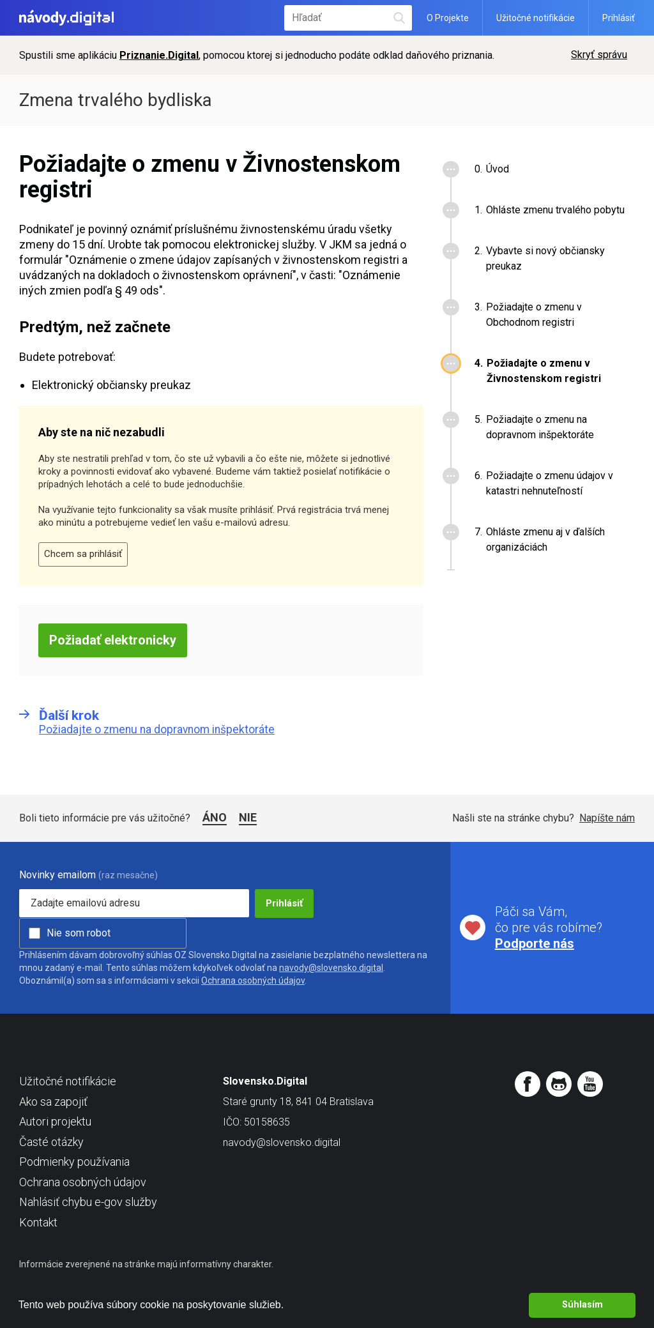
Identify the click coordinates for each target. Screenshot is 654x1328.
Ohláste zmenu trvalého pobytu (555, 210)
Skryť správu (599, 55)
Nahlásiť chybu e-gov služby (88, 1202)
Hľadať (399, 17)
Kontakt (38, 1222)
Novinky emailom (57, 875)
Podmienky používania (74, 1161)
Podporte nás (534, 943)
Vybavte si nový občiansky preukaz (545, 258)
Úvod (497, 169)
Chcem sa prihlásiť (83, 554)
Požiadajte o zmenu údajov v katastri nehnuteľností (549, 483)
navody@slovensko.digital (331, 968)
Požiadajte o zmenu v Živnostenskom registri (544, 371)
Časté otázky (51, 1142)
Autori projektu (55, 1121)
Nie (248, 817)
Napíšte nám (607, 818)
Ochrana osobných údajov (253, 980)
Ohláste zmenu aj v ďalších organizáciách (545, 539)
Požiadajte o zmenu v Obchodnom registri (534, 314)
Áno (214, 817)
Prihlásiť (618, 18)
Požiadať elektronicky (112, 640)
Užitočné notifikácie (535, 18)
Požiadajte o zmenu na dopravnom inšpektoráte (540, 427)
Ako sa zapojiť (53, 1101)
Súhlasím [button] (582, 1304)
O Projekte (448, 18)
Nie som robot (78, 933)
